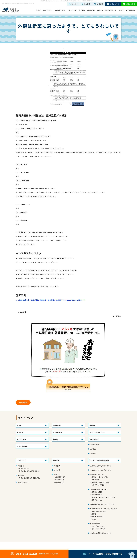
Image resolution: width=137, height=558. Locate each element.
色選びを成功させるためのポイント (102, 504)
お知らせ (20, 432)
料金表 (121, 10)
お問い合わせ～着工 (98, 526)
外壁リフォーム (96, 500)
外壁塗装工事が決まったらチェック (103, 497)
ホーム (19, 425)
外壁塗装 (21, 466)
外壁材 (93, 514)
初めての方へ (47, 10)
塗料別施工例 (59, 480)
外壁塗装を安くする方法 (99, 477)
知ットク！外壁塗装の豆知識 (106, 10)
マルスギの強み (60, 10)
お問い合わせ (94, 445)
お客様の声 (91, 10)
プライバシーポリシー (96, 432)
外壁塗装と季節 (96, 492)
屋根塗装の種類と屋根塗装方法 (29, 478)
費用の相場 (95, 480)
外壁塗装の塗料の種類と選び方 (29, 471)
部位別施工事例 (60, 477)
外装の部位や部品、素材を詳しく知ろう (103, 509)
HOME (38, 10)
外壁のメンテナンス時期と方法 (100, 470)
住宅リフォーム (23, 482)
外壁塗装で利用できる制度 (100, 482)
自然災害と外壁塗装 (98, 485)
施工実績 (82, 10)
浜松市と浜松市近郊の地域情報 (100, 466)
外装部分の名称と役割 (98, 511)
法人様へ (93, 453)
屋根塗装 (21, 475)
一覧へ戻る (23, 402)
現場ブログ (57, 474)
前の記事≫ (117, 316)
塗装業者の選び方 (97, 495)
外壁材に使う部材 (97, 517)
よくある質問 (130, 10)
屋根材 (93, 519)
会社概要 (92, 425)
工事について (71, 10)
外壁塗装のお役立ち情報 (98, 489)
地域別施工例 (59, 482)
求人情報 (93, 449)
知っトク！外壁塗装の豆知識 (99, 460)
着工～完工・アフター (98, 529)
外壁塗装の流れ (24, 468)
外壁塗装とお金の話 (97, 474)
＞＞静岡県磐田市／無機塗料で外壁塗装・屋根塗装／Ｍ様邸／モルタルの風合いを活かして (50, 300)
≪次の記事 (22, 312)
